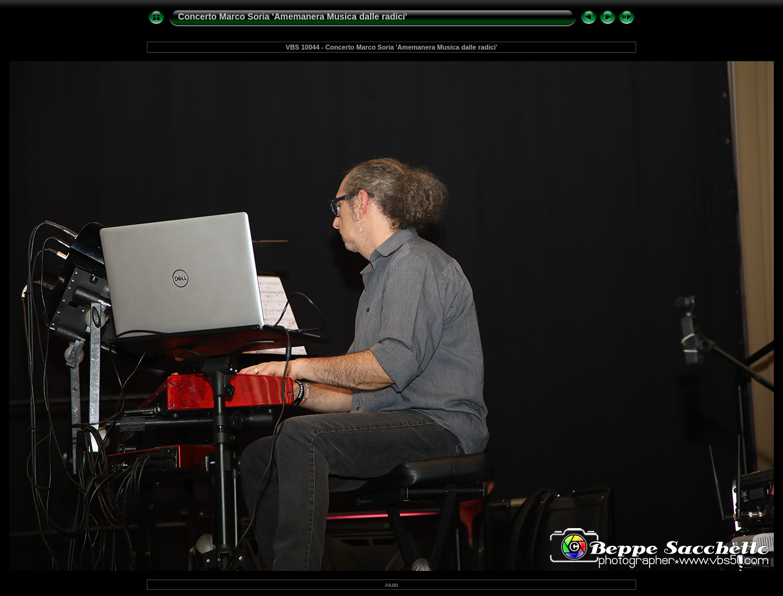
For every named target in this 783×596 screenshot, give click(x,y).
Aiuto (391, 584)
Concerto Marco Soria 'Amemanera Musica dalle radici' (292, 16)
